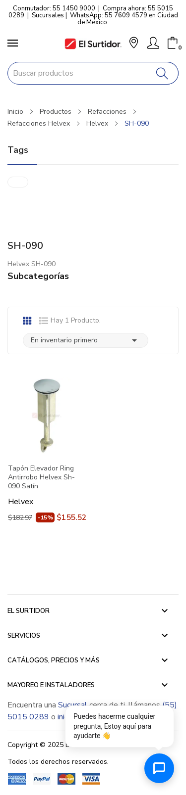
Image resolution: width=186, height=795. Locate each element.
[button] (133, 44)
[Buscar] (162, 73)
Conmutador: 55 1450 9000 (54, 8)
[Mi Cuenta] (153, 43)
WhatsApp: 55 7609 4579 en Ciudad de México (124, 19)
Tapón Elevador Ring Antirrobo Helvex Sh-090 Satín (41, 477)
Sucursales (48, 15)
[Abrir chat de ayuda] (159, 768)
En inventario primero (85, 340)
